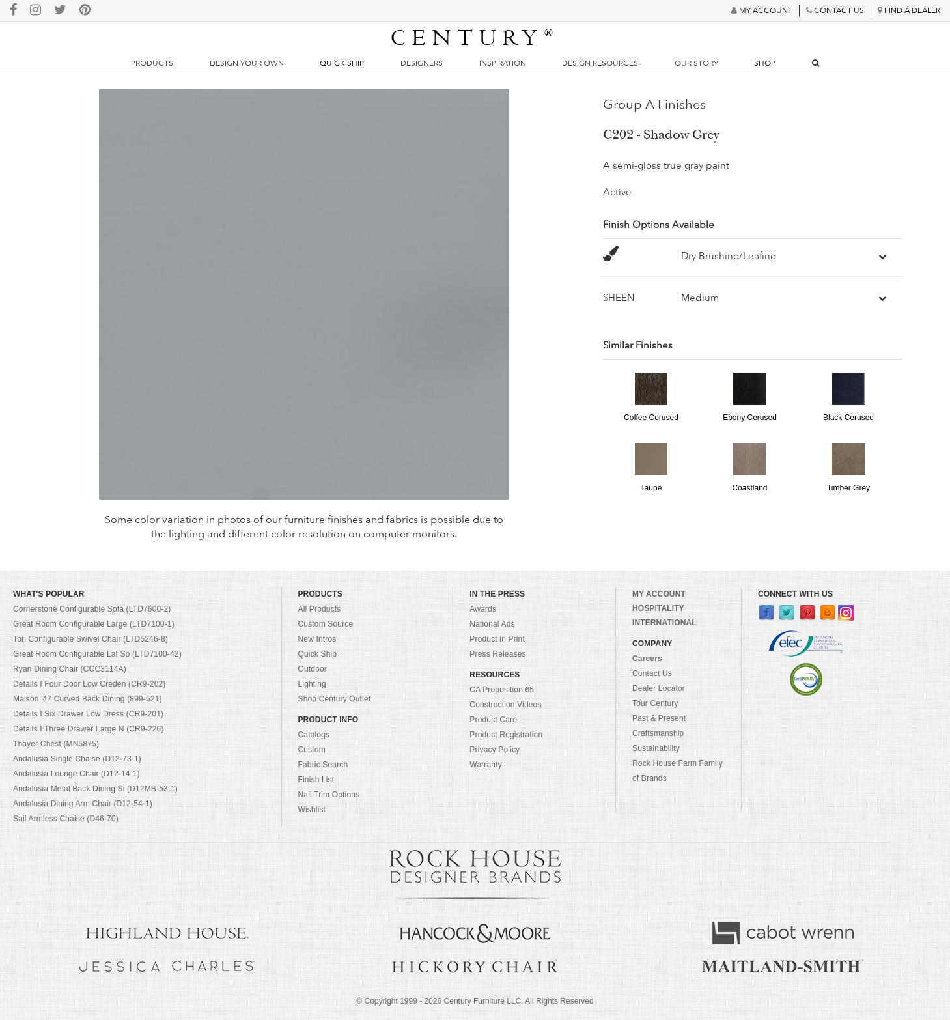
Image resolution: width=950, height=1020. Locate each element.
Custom (312, 749)
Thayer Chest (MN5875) (56, 743)
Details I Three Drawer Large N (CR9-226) (88, 728)
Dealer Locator (658, 688)
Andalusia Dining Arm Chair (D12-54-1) (82, 803)
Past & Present (659, 718)
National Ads (491, 624)
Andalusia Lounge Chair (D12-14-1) (76, 773)
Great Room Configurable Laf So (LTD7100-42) (97, 654)
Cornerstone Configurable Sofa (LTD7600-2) (92, 609)
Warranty (485, 764)
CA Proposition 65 (501, 689)
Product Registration (505, 734)
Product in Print (497, 639)
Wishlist (312, 809)
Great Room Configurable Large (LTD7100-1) (94, 624)
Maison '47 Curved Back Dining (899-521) (87, 698)
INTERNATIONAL (664, 622)
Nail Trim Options (329, 794)
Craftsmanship (658, 733)
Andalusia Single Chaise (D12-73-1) (77, 758)
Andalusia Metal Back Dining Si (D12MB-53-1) (95, 788)
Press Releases (497, 654)
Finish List (316, 779)
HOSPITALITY (658, 608)
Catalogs (314, 734)
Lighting (312, 683)
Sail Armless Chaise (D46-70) (66, 818)
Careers (647, 658)
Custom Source (326, 624)
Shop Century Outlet (334, 698)
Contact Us (652, 673)
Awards (482, 609)
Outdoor (312, 668)
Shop (764, 63)
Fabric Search (323, 764)
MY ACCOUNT (659, 594)
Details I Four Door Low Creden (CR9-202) (89, 683)
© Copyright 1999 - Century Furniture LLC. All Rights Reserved (474, 1001)
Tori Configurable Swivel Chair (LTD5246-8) (90, 639)
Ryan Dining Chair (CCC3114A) (69, 668)
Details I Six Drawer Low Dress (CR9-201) (88, 713)
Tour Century (655, 703)
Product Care (493, 719)
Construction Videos (505, 704)
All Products (319, 609)
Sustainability (656, 748)
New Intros (317, 639)
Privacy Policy (494, 749)
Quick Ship (342, 63)
